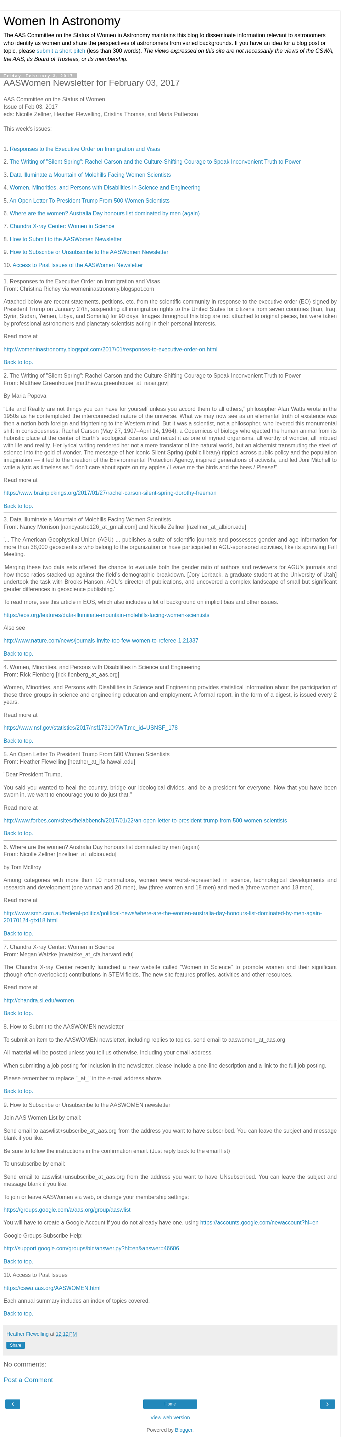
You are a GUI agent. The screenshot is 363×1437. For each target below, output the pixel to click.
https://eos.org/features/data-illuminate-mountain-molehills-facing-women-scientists (107, 615)
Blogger (183, 1430)
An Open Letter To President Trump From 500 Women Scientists (90, 201)
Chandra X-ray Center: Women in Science (62, 226)
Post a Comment (28, 1380)
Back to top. (18, 362)
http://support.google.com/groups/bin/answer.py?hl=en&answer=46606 (91, 1248)
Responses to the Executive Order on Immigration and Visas (85, 149)
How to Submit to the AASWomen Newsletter (66, 239)
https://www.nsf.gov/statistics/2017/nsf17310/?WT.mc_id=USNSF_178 (91, 728)
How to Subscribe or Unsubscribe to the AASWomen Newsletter (89, 252)
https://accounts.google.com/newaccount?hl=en (259, 1223)
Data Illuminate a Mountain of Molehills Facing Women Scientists (90, 175)
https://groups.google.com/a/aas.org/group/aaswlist (67, 1210)
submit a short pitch (61, 51)
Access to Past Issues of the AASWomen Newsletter (78, 265)
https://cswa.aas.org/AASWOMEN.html (52, 1288)
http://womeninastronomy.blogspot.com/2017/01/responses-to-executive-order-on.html (110, 349)
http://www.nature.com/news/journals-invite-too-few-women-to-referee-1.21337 (101, 641)
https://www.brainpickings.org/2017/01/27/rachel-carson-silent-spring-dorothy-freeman (110, 493)
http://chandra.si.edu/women (39, 1000)
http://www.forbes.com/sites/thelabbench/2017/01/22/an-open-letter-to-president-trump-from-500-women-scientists (145, 820)
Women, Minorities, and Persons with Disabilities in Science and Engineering (105, 188)
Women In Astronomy (62, 21)
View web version (170, 1417)
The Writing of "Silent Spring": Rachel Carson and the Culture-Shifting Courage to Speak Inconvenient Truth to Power (155, 162)
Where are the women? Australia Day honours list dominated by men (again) (105, 213)
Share (15, 1345)
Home (170, 1404)
